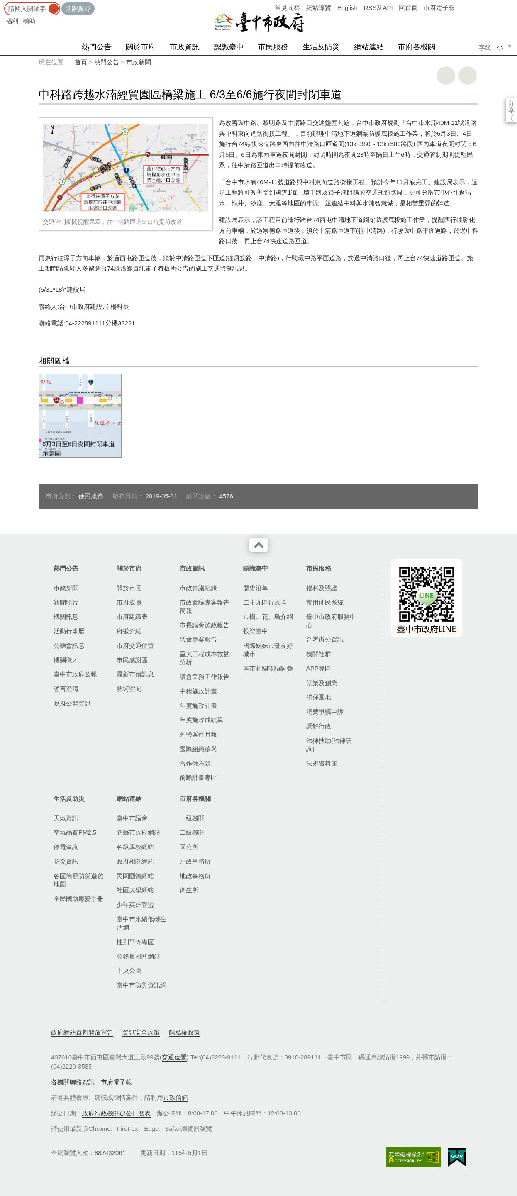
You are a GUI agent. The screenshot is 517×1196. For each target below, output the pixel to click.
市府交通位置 (135, 645)
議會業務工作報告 (204, 676)
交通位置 (174, 1057)
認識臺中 (229, 47)
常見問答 (287, 7)
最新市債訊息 (135, 674)
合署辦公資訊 (325, 639)
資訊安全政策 (141, 1032)
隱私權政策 (184, 1032)
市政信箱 (175, 1097)
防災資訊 (66, 861)
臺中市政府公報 (75, 674)
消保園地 (318, 697)
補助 (29, 20)
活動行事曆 (69, 631)
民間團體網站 (135, 875)
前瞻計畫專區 (198, 777)
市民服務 (273, 47)
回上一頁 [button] (467, 75)
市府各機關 (416, 47)
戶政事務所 (195, 861)
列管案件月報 (198, 734)
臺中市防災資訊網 (141, 985)
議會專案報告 (198, 639)
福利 (12, 20)
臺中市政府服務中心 (331, 620)
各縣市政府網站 (138, 832)
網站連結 (369, 47)
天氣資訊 (66, 818)
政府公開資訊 (72, 703)
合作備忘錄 (195, 763)
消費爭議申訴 (325, 711)
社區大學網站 (135, 889)
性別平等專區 (135, 941)
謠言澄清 (66, 688)
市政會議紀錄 (198, 587)
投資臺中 (255, 631)
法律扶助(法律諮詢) (329, 744)
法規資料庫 (321, 763)
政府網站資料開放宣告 (82, 1032)
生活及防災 (321, 47)
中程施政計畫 (198, 691)
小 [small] (500, 47)
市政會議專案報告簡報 (204, 606)
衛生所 (189, 889)
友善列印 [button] (446, 75)
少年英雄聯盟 (135, 904)
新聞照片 (66, 602)
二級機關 (192, 832)
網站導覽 (318, 7)
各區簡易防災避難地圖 (78, 880)
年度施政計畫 (198, 705)
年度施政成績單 (201, 719)
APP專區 (318, 668)
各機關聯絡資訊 (73, 1082)
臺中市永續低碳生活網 (141, 923)
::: (2, 3)
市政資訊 (185, 47)
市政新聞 (138, 62)
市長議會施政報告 (204, 625)
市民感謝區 (132, 660)
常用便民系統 (325, 602)
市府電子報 (439, 7)
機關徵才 (66, 660)
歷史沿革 (255, 587)
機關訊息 (66, 616)
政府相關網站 (135, 861)
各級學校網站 (135, 846)
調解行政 (318, 726)
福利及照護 (321, 587)
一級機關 (192, 818)
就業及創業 (321, 682)
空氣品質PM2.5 (75, 832)
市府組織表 (132, 616)
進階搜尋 (78, 8)
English (347, 7)
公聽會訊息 (69, 645)
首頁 (81, 62)
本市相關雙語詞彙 (268, 668)
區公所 (189, 846)
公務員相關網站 (138, 956)
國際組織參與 (198, 748)
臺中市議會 (132, 818)
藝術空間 (129, 688)
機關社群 (318, 653)
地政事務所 (195, 875)
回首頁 (408, 7)
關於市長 (129, 587)
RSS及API (378, 7)
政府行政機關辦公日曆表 (116, 1113)
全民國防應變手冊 (78, 898)
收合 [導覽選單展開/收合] (258, 545)
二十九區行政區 (265, 602)
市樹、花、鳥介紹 (268, 616)
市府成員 (129, 602)
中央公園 (129, 970)
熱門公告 (97, 47)
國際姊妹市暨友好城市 (268, 649)
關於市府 (141, 47)
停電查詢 (66, 846)
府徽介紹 (129, 631)
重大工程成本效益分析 (204, 658)
